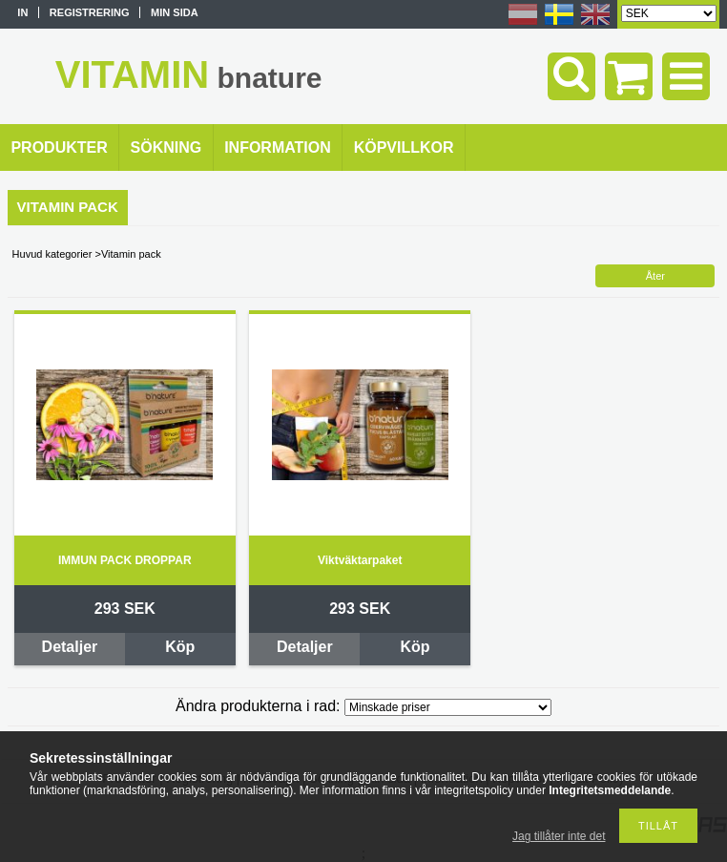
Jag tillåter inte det (558, 836)
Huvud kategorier (52, 254)
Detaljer (70, 647)
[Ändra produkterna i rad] (447, 707)
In (22, 12)
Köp (180, 647)
